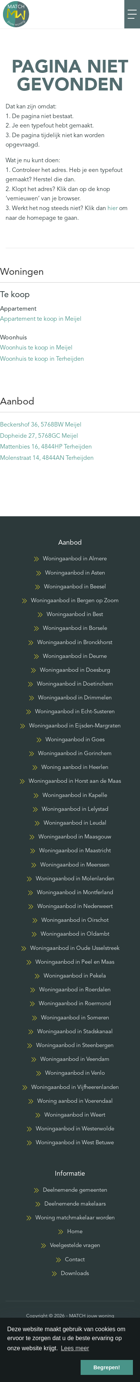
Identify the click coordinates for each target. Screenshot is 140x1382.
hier (113, 209)
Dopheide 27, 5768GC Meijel (39, 436)
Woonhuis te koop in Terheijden (42, 359)
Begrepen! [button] (106, 1367)
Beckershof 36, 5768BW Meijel (40, 425)
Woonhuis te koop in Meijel (36, 348)
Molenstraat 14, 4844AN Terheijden (47, 458)
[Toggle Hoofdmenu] (132, 14)
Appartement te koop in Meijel (40, 319)
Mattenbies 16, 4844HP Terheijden (46, 447)
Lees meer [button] (75, 1348)
